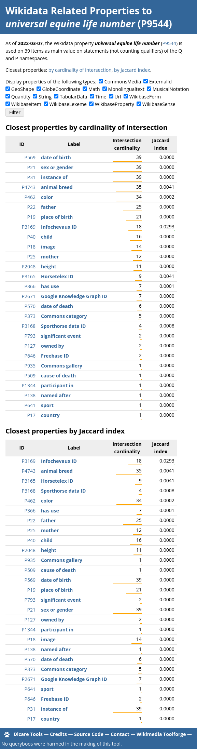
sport (47, 405)
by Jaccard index (132, 70)
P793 (30, 336)
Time (100, 96)
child (47, 236)
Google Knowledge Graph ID (74, 296)
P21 (31, 167)
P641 (30, 405)
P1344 (29, 385)
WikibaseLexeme (68, 104)
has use (50, 286)
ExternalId (160, 81)
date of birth (56, 157)
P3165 (29, 276)
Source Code (88, 734)
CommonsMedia (122, 81)
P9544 (169, 43)
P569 (30, 157)
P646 (30, 355)
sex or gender (57, 167)
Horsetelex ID (57, 276)
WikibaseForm (145, 96)
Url (117, 96)
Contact (120, 734)
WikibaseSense (158, 104)
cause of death (58, 375)
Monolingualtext (126, 89)
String (45, 96)
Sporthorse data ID (63, 326)
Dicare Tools (28, 734)
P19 (31, 217)
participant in (57, 385)
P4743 (29, 187)
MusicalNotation (171, 89)
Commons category (64, 316)
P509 (30, 375)
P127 (30, 346)
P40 (31, 236)
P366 (30, 286)
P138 (30, 395)
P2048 (29, 266)
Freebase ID (55, 355)
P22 (31, 207)
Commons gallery (61, 365)
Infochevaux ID (59, 227)
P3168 (29, 326)
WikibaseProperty (114, 104)
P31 (31, 177)
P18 (31, 246)
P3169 (29, 227)
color (47, 197)
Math (94, 89)
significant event (61, 336)
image (48, 246)
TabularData (73, 96)
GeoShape (22, 89)
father (48, 207)
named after (56, 395)
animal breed (57, 187)
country (50, 415)
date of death (57, 306)
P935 (30, 365)
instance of (54, 177)
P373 (30, 316)
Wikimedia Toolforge (161, 734)
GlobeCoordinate (61, 89)
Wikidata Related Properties (72, 10)
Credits (58, 734)
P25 (31, 256)
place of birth (57, 217)
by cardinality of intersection (80, 70)
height (48, 266)
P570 (30, 306)
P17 (31, 415)
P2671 (29, 296)
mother (50, 256)
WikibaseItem (26, 104)
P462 (30, 197)
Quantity (20, 96)
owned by (52, 346)
